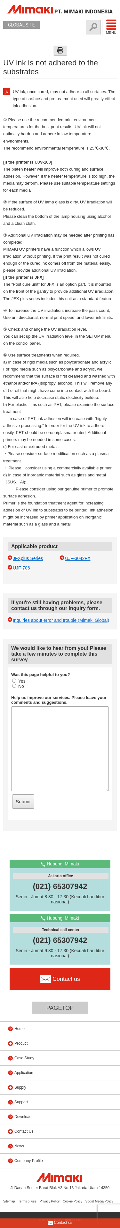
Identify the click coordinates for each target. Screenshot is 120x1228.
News (19, 1146)
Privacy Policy (50, 1201)
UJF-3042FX (77, 558)
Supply (20, 1087)
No (18, 686)
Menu (111, 26)
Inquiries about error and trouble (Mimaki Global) (61, 620)
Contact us (60, 1222)
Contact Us (23, 1131)
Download (22, 1116)
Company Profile (28, 1160)
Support (21, 1102)
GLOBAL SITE (21, 24)
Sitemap (9, 1201)
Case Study (24, 1058)
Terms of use (27, 1201)
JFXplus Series (28, 558)
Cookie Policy (72, 1201)
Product (21, 1043)
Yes (19, 681)
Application (23, 1072)
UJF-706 (21, 567)
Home (19, 1028)
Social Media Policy (99, 1201)
